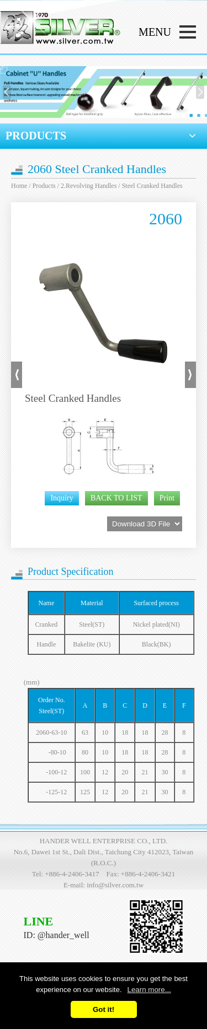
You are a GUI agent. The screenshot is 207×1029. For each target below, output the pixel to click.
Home (19, 186)
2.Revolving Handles (88, 186)
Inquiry (61, 498)
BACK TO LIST (116, 498)
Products (44, 186)
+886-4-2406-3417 (72, 874)
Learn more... (149, 989)
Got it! (103, 1009)
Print (167, 498)
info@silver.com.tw (115, 885)
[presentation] (7, 92)
